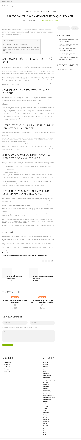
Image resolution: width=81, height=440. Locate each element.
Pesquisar (75, 28)
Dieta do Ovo (46, 380)
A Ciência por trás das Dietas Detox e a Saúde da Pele (16, 43)
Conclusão (6, 51)
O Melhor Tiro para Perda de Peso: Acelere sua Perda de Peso (67, 54)
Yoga (44, 428)
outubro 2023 (7, 360)
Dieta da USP (46, 375)
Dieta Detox (28, 11)
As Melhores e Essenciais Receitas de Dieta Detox (15, 297)
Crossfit (45, 365)
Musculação (46, 408)
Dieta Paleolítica (47, 389)
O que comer (46, 415)
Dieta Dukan (46, 382)
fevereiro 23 (7, 367)
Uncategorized (46, 426)
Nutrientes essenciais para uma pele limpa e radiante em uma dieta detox (21, 46)
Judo (44, 406)
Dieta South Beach (47, 395)
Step (44, 423)
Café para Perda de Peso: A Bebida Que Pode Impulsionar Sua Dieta (68, 58)
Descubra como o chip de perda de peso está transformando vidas (68, 45)
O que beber (46, 412)
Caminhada (45, 360)
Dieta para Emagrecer (48, 391)
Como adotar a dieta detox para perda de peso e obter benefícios (42, 297)
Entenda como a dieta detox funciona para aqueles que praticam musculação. (25, 255)
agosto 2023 (7, 364)
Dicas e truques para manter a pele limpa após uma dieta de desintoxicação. (21, 49)
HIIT (44, 400)
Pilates (45, 419)
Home (23, 20)
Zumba (45, 430)
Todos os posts (31, 20)
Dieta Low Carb (46, 386)
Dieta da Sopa (46, 373)
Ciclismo (45, 362)
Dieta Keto (45, 384)
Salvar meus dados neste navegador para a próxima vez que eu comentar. (21, 323)
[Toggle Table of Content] (37, 41)
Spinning (45, 421)
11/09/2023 (14, 304)
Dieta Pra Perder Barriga (49, 393)
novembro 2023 (7, 358)
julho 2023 (6, 365)
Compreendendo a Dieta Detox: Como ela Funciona (15, 44)
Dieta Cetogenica (47, 371)
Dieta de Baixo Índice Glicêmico (51, 376)
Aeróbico (45, 358)
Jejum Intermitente (47, 402)
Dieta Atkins (46, 369)
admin (15, 303)
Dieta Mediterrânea (47, 388)
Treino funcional (47, 424)
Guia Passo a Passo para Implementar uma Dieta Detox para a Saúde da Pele (21, 47)
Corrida (45, 364)
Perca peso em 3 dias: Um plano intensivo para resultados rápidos (68, 40)
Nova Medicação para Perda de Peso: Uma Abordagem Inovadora (67, 49)
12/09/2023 (42, 304)
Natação (45, 410)
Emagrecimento (47, 399)
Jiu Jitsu (45, 404)
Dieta (44, 367)
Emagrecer (45, 397)
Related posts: (9, 52)
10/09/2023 (36, 11)
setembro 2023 (7, 362)
